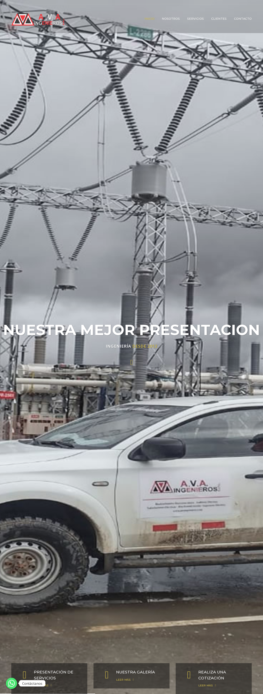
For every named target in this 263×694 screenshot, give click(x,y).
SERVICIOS (195, 19)
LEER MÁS (41, 685)
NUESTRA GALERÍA (135, 672)
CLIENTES (219, 19)
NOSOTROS (171, 19)
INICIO (149, 19)
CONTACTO (243, 19)
